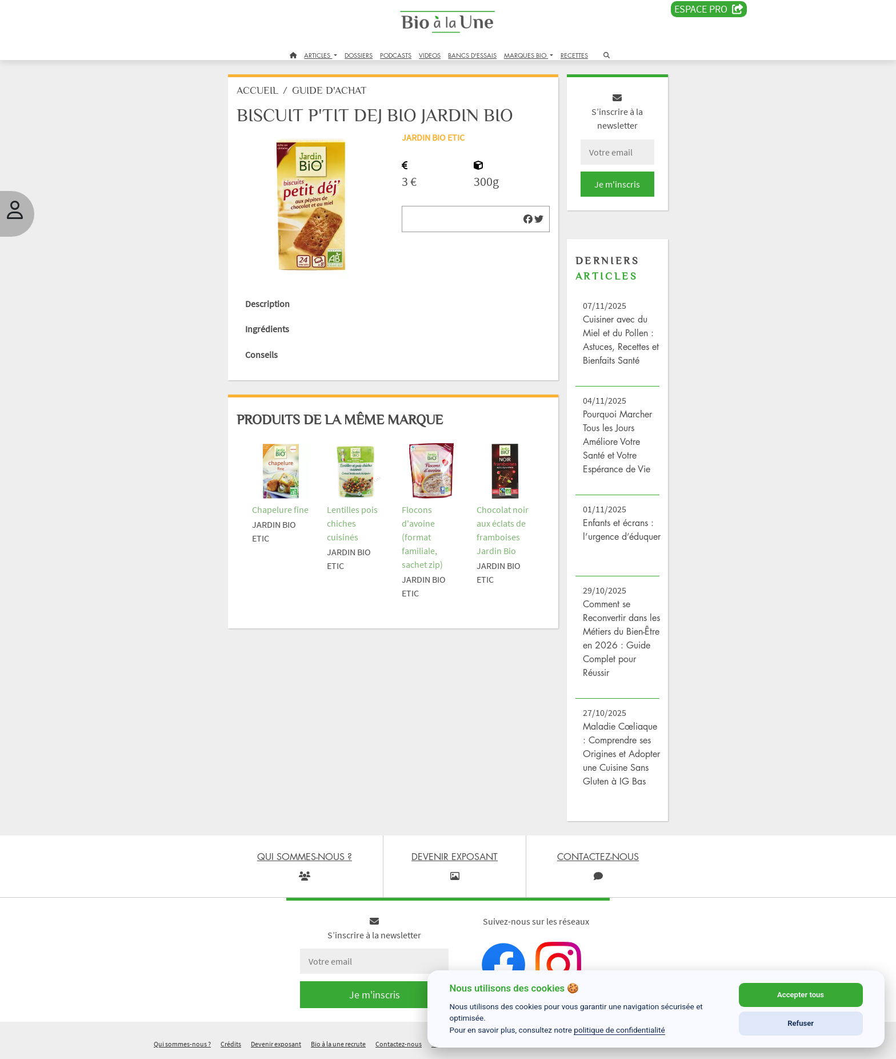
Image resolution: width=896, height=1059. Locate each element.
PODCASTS (395, 55)
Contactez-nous (398, 1044)
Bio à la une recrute (338, 1044)
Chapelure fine (280, 509)
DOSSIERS (359, 55)
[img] (528, 219)
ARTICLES (318, 55)
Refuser (800, 1023)
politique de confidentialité (619, 1029)
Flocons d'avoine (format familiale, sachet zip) (422, 537)
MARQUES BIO (526, 55)
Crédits (231, 1044)
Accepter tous (800, 994)
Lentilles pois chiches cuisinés (352, 523)
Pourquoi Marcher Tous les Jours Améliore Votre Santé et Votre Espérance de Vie (617, 441)
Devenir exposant (276, 1044)
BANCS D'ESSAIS (472, 55)
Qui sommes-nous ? (182, 1044)
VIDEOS (430, 55)
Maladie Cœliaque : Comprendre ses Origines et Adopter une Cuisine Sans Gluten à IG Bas (621, 753)
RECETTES (574, 55)
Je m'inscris (617, 184)
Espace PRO (708, 9)
